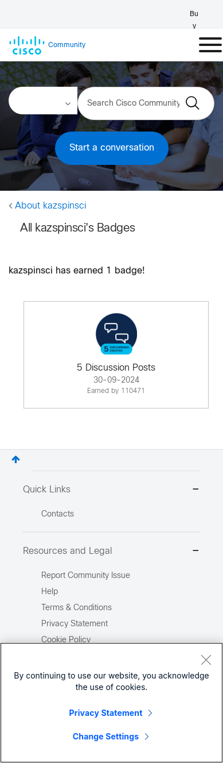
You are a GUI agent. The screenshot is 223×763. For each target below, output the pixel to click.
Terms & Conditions (76, 608)
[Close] (206, 659)
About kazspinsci (50, 206)
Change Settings (106, 736)
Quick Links (111, 490)
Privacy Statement (106, 713)
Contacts (57, 514)
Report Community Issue (85, 576)
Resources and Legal (111, 552)
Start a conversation (111, 148)
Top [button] (16, 459)
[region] (111, 702)
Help (49, 592)
